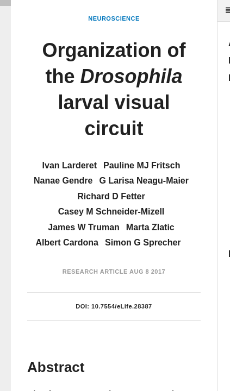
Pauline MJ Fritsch (141, 165)
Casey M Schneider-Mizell (111, 211)
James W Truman (84, 227)
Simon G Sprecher (143, 242)
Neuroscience (114, 18)
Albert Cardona (66, 242)
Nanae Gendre (63, 180)
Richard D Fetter (111, 196)
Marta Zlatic (150, 227)
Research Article (95, 271)
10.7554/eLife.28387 (121, 306)
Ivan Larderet (69, 165)
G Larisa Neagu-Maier (144, 180)
